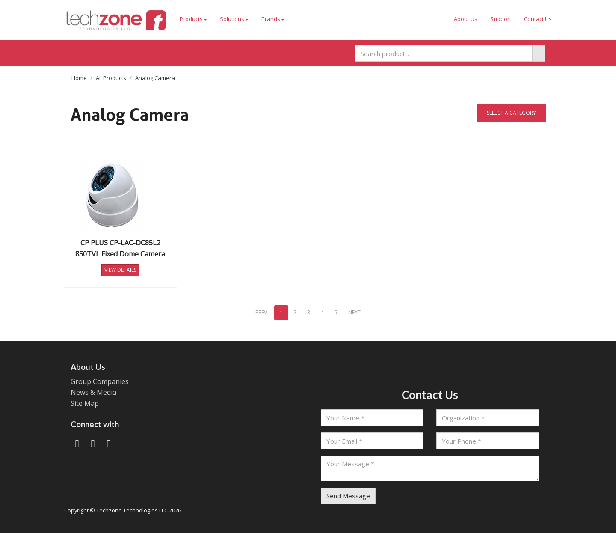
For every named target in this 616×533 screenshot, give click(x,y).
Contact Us (538, 19)
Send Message (348, 495)
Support (500, 19)
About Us (465, 19)
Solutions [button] (234, 19)
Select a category (511, 112)
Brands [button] (272, 19)
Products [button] (193, 19)
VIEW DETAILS (120, 270)
